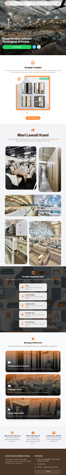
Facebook (47, 462)
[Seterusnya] (43, 113)
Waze (47, 453)
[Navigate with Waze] (34, 47)
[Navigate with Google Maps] (39, 47)
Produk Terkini (55, 279)
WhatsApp (17, 47)
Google (47, 458)
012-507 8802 (41, 446)
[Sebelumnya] (22, 113)
